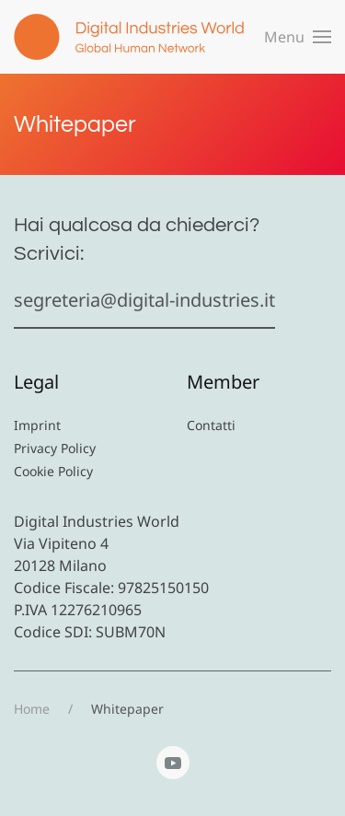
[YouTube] (173, 762)
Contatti (211, 425)
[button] (297, 37)
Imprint (37, 425)
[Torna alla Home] (129, 37)
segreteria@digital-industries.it (144, 299)
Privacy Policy (55, 448)
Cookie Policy (53, 471)
